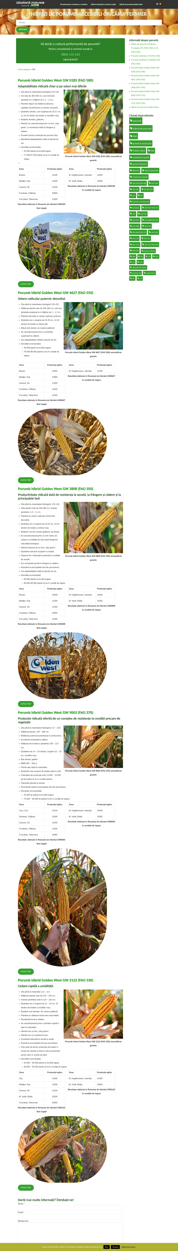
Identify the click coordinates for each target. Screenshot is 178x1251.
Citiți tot (26, 284)
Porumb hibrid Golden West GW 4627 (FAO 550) (55, 292)
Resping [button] (115, 1247)
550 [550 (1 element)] (149, 256)
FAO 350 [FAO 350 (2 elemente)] (148, 226)
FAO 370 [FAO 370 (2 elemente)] (135, 238)
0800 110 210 (70, 54)
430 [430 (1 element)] (133, 262)
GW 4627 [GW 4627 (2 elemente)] (135, 220)
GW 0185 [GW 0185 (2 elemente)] (154, 183)
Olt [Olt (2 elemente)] (141, 195)
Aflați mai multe (128, 1247)
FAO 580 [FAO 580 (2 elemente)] (135, 189)
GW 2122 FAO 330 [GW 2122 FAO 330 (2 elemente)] (151, 244)
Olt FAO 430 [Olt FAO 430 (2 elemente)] (148, 189)
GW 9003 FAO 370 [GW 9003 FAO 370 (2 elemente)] (139, 232)
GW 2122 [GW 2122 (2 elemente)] (135, 244)
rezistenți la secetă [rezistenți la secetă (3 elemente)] (140, 177)
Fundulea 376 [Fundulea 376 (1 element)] (136, 273)
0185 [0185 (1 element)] (141, 262)
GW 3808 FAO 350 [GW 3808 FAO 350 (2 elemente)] (151, 220)
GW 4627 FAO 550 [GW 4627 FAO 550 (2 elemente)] (151, 208)
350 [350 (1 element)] (141, 256)
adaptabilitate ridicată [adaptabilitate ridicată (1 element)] (139, 267)
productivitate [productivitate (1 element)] (150, 273)
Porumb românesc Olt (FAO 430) (145, 56)
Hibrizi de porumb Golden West (145, 107)
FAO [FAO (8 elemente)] (135, 136)
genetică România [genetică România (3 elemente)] (140, 164)
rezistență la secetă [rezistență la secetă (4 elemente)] (141, 157)
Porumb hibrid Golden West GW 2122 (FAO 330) (55, 980)
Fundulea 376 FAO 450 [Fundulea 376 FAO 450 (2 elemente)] (140, 202)
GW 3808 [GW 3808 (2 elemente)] (135, 226)
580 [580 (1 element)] (133, 278)
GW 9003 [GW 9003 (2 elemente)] (154, 232)
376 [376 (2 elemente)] (133, 214)
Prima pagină (24, 69)
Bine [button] (106, 1247)
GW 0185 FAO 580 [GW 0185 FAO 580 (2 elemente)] (139, 183)
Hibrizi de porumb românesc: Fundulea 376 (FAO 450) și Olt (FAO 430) (144, 48)
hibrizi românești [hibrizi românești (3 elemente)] (151, 170)
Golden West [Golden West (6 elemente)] (139, 150)
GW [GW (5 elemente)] (152, 150)
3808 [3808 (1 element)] (133, 256)
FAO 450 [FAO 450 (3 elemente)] (136, 170)
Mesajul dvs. (23, 1221)
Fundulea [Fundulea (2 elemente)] (135, 208)
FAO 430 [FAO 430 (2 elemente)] (143, 214)
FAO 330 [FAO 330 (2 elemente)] (147, 238)
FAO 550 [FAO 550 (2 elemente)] (135, 251)
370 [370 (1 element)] (141, 278)
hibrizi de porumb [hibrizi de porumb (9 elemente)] (142, 128)
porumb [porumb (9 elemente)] (137, 120)
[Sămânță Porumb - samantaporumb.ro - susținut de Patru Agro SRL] (30, 4)
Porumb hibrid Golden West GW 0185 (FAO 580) (55, 80)
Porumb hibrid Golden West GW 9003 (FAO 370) (55, 712)
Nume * (21, 1204)
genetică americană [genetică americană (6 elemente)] (142, 143)
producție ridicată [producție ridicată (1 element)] (149, 251)
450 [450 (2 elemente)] (133, 195)
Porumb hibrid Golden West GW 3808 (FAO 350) (55, 488)
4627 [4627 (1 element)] (156, 256)
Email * (21, 1212)
